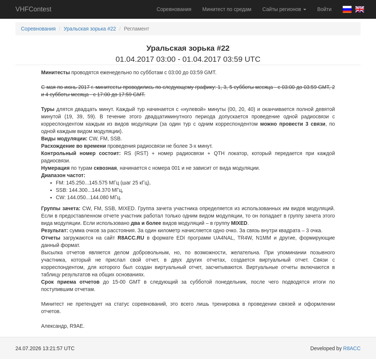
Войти (324, 9)
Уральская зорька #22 (90, 29)
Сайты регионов (284, 9)
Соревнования (173, 9)
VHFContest (33, 9)
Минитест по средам (226, 9)
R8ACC (352, 348)
